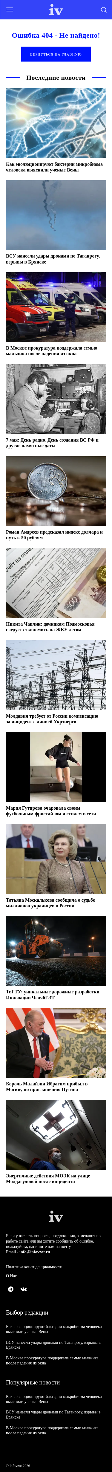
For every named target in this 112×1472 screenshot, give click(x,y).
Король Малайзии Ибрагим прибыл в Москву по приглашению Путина (47, 1086)
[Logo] (56, 10)
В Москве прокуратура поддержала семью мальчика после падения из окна (51, 350)
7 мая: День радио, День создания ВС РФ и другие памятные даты (52, 442)
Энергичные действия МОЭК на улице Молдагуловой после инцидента (48, 1178)
